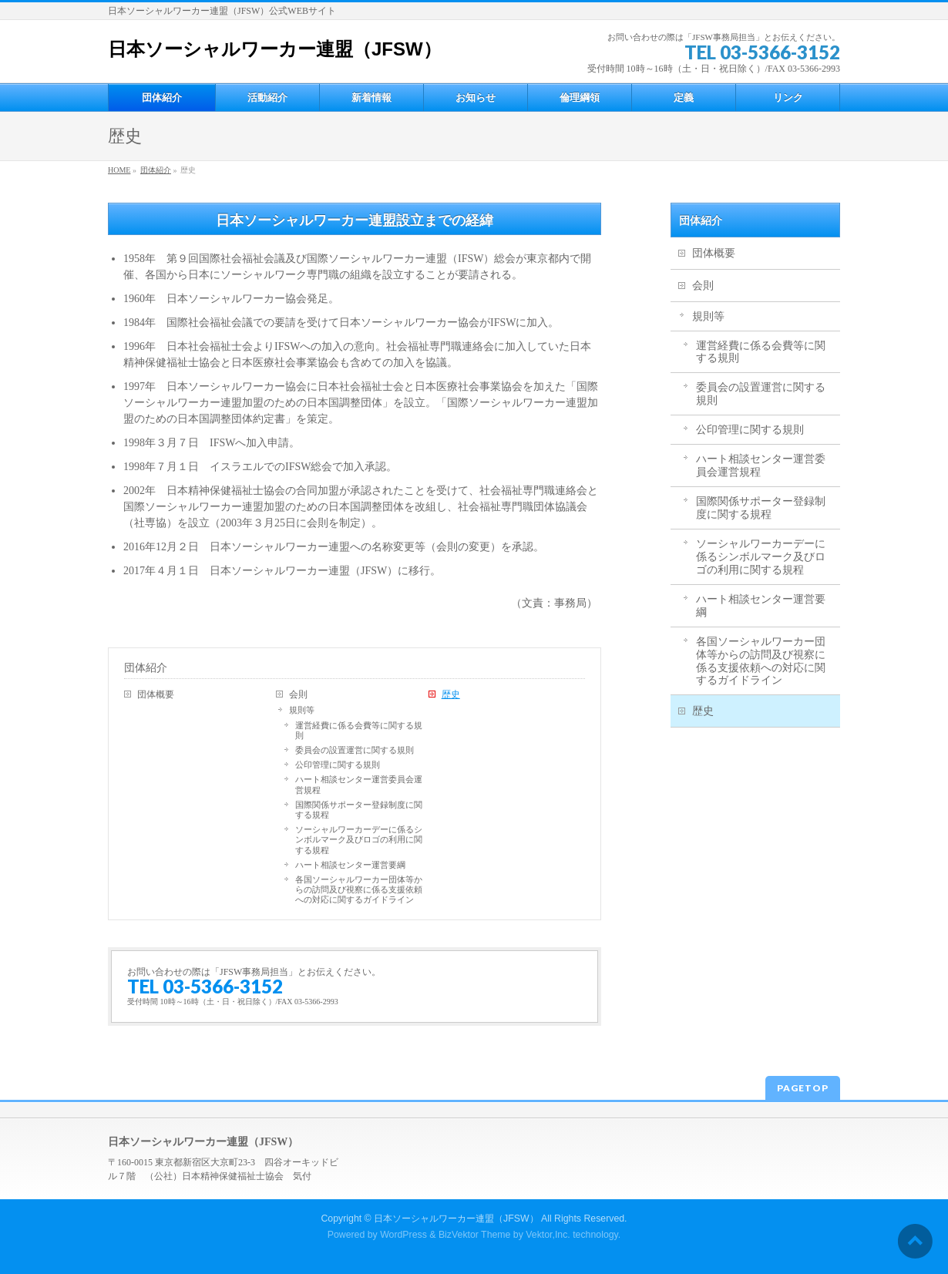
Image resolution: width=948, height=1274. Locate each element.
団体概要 (155, 694)
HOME (119, 170)
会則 (298, 694)
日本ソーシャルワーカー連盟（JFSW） (275, 49)
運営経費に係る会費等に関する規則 (358, 730)
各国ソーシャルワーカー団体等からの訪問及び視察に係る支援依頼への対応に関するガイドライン (358, 889)
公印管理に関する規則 (337, 764)
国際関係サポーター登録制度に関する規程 (358, 809)
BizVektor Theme (475, 1234)
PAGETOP (803, 1088)
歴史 (451, 694)
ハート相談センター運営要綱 (350, 864)
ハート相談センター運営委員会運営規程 (358, 784)
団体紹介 (155, 170)
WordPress (403, 1234)
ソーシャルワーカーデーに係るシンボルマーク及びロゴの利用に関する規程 (358, 839)
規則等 (301, 709)
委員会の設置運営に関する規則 (354, 750)
